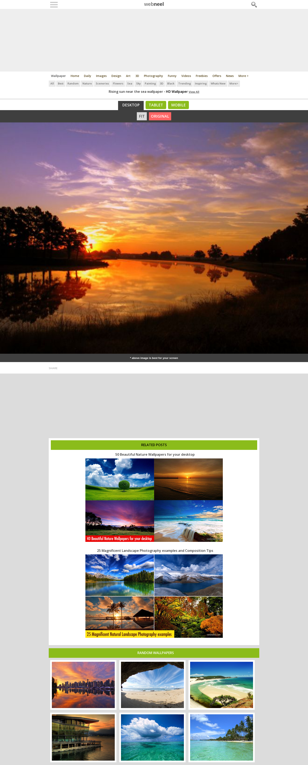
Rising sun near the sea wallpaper (136, 91)
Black (170, 83)
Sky (138, 83)
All (52, 83)
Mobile (178, 104)
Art (128, 76)
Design (116, 76)
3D (137, 76)
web (154, 4)
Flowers (118, 83)
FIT (142, 116)
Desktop (131, 104)
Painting (150, 83)
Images (101, 76)
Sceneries (102, 83)
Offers (216, 76)
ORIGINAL (160, 116)
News (230, 76)
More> (233, 83)
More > (243, 76)
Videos (186, 76)
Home (75, 76)
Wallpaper (58, 76)
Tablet (156, 104)
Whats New (218, 83)
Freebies (202, 76)
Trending (184, 83)
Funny (172, 76)
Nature (87, 83)
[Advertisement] (154, 40)
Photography (153, 76)
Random (73, 83)
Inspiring (201, 83)
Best (61, 83)
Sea (129, 83)
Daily (87, 76)
